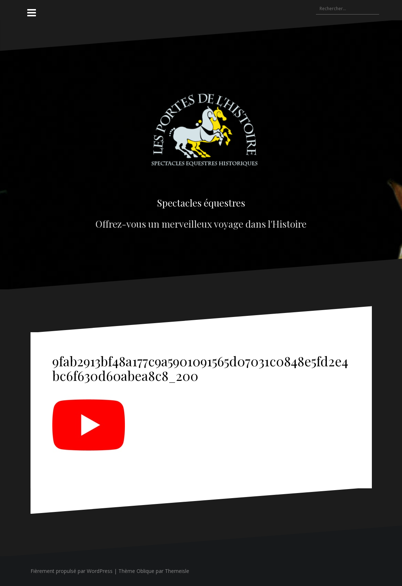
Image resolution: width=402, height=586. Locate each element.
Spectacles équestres (201, 202)
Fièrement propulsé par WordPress (72, 570)
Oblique (145, 570)
